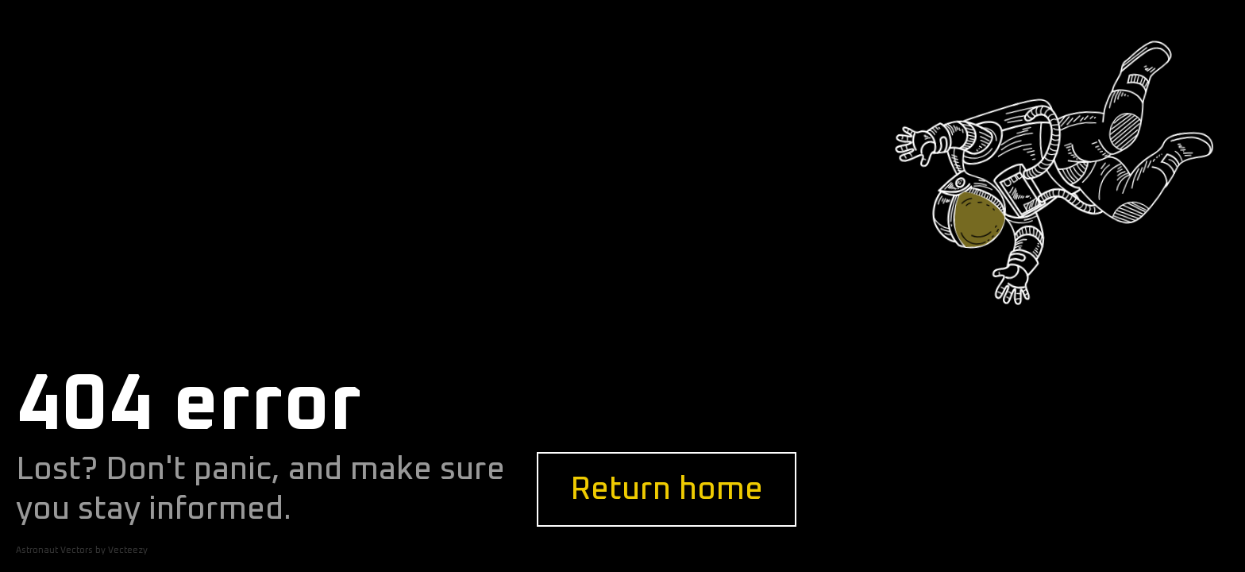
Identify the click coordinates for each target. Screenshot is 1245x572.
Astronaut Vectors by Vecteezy (82, 550)
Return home (666, 489)
